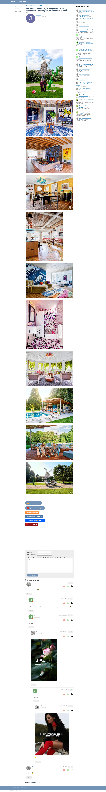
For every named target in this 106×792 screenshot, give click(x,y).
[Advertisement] (85, 145)
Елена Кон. (81, 34)
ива (34, 598)
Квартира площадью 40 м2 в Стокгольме (86, 95)
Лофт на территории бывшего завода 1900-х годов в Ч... (85, 11)
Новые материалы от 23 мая (34, 5)
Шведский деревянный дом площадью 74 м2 (86, 19)
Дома (27, 12)
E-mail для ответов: (31, 554)
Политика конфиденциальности (19, 787)
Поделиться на (35, 520)
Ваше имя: (29, 552)
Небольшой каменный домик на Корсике (86, 30)
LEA (80, 10)
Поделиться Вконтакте (34, 517)
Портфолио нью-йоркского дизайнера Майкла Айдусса (84, 90)
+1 (71, 583)
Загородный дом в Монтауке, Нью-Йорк (85, 25)
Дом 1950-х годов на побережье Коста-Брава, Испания (84, 84)
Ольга (80, 94)
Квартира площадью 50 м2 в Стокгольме (86, 43)
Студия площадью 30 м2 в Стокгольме (86, 35)
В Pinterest (33, 524)
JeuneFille (38, 15)
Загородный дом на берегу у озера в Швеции (86, 50)
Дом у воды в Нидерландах (84, 15)
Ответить (29, 593)
